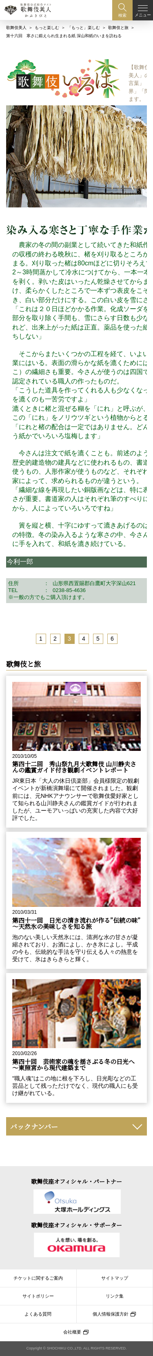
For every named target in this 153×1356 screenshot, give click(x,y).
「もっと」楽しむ (83, 27)
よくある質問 (37, 1313)
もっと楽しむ (47, 27)
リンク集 (115, 1296)
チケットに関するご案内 (38, 1278)
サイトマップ (114, 1278)
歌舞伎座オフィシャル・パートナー (76, 1181)
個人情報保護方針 (111, 1313)
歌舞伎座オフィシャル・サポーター (76, 1225)
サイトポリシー (38, 1296)
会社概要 (72, 1331)
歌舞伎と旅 (118, 27)
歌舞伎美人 (16, 27)
